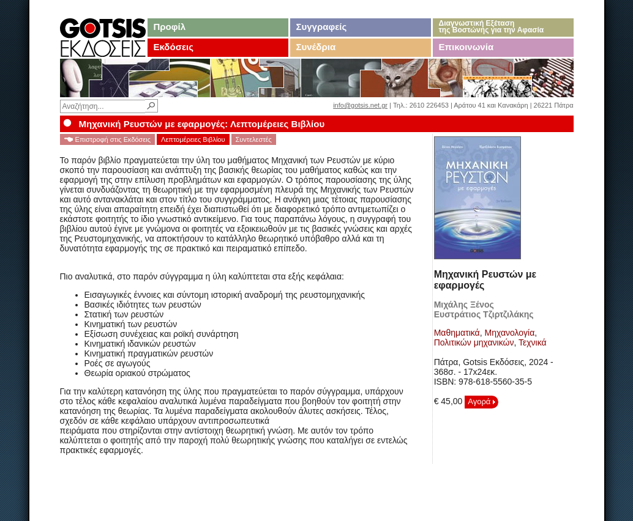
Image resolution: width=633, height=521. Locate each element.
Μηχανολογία (510, 333)
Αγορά (481, 401)
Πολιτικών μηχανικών (474, 342)
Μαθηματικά (457, 333)
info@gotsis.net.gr (360, 105)
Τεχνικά (533, 342)
